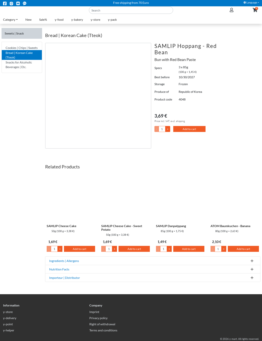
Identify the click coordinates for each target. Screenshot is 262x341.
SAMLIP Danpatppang (171, 226)
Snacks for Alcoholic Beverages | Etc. (19, 64)
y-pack (112, 24)
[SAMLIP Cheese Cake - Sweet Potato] (125, 197)
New (28, 24)
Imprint (94, 312)
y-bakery (77, 24)
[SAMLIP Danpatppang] (180, 197)
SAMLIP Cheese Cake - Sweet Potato (121, 227)
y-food (59, 24)
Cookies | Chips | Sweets (22, 47)
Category (9, 24)
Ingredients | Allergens (64, 261)
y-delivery (9, 318)
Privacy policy (98, 318)
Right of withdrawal (102, 324)
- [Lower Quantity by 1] (48, 248)
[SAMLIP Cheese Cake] (71, 197)
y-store (95, 24)
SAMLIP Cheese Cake (61, 226)
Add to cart (189, 129)
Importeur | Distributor (64, 277)
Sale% (43, 24)
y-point (8, 324)
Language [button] (250, 2)
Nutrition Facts (59, 269)
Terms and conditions (103, 330)
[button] (255, 12)
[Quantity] (162, 129)
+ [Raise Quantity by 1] (60, 248)
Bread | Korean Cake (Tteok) (19, 55)
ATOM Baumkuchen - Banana (230, 226)
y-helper (8, 330)
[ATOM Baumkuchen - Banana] (234, 197)
